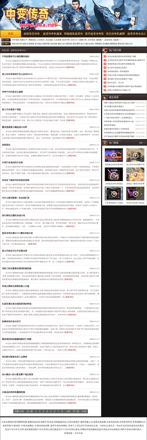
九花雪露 (57, 40)
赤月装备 (91, 40)
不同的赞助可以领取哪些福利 (15, 56)
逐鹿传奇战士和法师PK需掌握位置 (121, 64)
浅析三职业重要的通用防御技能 (16, 267)
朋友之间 (128, 44)
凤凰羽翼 (46, 44)
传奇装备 (79, 430)
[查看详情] (70, 67)
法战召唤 (53, 44)
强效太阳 (15, 44)
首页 (10, 33)
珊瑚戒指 (113, 44)
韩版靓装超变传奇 (73, 37)
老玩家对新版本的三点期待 (14, 354)
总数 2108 (19, 408)
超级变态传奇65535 (32, 37)
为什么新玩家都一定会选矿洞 (15, 197)
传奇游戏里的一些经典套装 (118, 71)
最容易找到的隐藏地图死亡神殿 (16, 337)
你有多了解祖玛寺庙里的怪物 (15, 179)
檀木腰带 (76, 44)
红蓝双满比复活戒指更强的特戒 (16, 302)
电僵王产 (23, 40)
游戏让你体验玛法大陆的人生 (119, 90)
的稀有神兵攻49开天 (11, 319)
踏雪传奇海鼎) (110, 125)
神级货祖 (32, 40)
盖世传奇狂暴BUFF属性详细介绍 (17, 232)
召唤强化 (68, 44)
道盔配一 (116, 40)
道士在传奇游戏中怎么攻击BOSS (17, 74)
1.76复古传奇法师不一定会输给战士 (118, 118)
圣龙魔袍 (106, 44)
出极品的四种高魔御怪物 (13, 389)
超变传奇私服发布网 (52, 37)
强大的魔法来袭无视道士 (114, 106)
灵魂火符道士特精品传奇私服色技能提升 (123, 75)
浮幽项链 (98, 44)
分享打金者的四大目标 (12, 161)
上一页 (29, 408)
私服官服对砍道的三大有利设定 (116, 129)
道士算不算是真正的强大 (117, 68)
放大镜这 (38, 44)
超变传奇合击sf (136, 33)
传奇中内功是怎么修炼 (12, 91)
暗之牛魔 (84, 44)
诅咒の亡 (74, 40)
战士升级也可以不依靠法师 (14, 249)
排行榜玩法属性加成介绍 (13, 214)
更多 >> (142, 143)
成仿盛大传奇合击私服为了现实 (120, 79)
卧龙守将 (66, 40)
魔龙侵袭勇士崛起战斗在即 (14, 126)
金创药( (91, 44)
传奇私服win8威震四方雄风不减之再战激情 (124, 86)
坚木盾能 (23, 44)
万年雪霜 (15, 40)
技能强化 (6, 144)
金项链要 (30, 44)
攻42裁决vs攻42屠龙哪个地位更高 (17, 372)
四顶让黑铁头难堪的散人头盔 (15, 284)
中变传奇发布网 (16, 426)
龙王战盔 (49, 40)
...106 (67, 408)
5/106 (84, 408)
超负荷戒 (108, 40)
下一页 (76, 408)
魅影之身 (61, 44)
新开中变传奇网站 (66, 426)
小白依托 (40, 40)
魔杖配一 (100, 40)
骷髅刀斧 (83, 40)
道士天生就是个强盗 (11, 109)
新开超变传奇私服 (94, 37)
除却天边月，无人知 (115, 83)
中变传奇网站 (43, 426)
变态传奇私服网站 (115, 37)
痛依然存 (121, 44)
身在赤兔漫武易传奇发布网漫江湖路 (121, 56)
